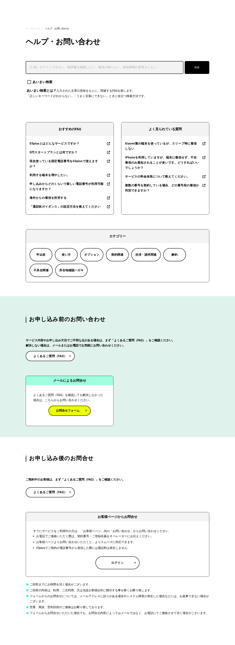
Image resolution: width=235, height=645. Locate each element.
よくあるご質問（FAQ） (50, 356)
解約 (174, 254)
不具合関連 (41, 270)
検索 (196, 67)
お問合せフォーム (67, 410)
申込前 (40, 254)
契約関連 (117, 254)
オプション (91, 254)
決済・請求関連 (145, 254)
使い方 (66, 254)
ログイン (117, 562)
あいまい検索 (39, 82)
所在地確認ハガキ (71, 270)
